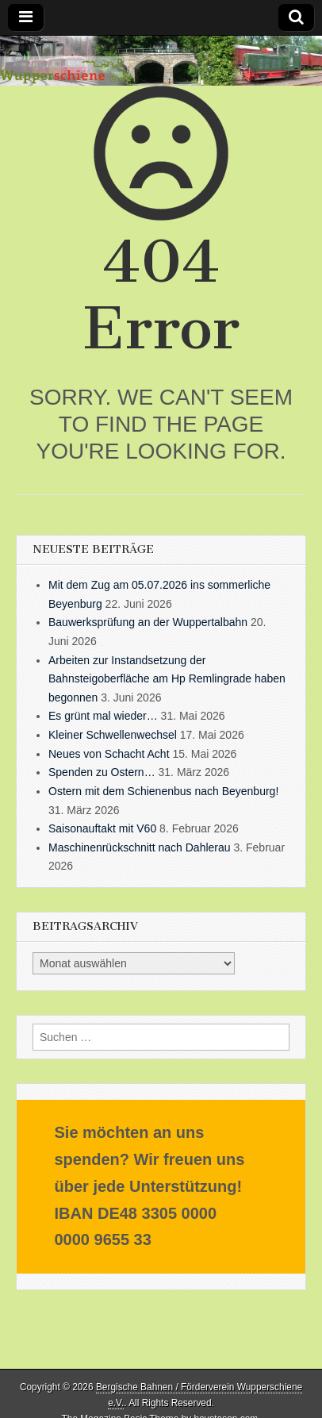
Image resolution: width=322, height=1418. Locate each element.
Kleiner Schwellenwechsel (112, 734)
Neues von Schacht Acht (109, 753)
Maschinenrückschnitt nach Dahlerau (139, 847)
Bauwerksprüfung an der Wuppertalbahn (147, 622)
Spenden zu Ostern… (101, 772)
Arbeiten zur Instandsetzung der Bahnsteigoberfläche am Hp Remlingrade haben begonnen (167, 679)
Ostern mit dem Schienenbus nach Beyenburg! (163, 791)
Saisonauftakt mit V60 (102, 828)
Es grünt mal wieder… (103, 715)
